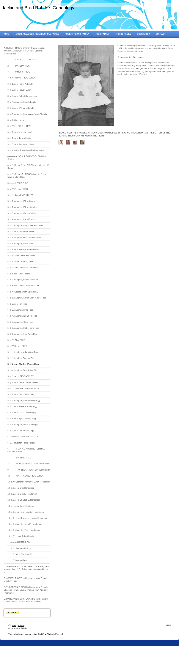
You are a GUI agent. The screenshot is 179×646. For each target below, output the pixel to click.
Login (168, 625)
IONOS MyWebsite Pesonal (50, 634)
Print (12, 625)
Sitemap (21, 625)
